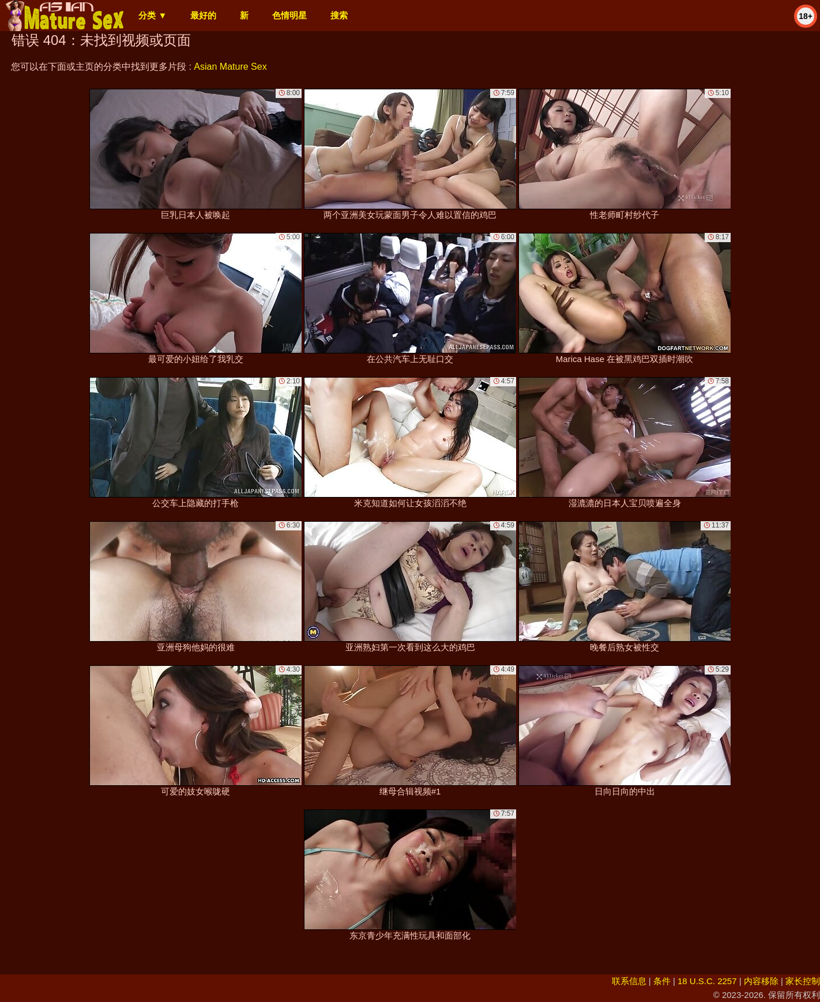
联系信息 (629, 981)
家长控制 (802, 981)
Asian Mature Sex (230, 66)
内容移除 (761, 981)
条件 (662, 981)
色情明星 (289, 15)
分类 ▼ (152, 15)
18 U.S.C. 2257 (707, 981)
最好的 (203, 15)
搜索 (339, 15)
